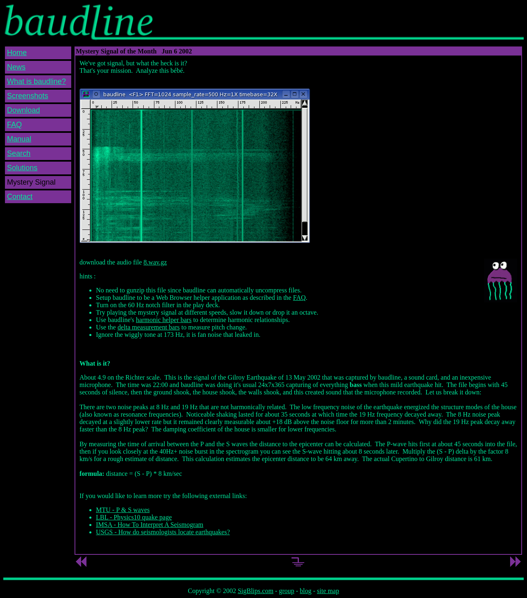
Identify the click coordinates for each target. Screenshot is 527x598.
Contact (20, 196)
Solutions (22, 168)
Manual (19, 139)
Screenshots (27, 96)
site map (328, 590)
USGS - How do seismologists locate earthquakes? (163, 531)
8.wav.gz (155, 262)
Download (23, 110)
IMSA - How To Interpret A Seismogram (149, 524)
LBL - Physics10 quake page (134, 517)
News (16, 67)
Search (18, 153)
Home (17, 53)
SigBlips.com (255, 590)
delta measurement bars (148, 327)
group (286, 590)
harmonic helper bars (163, 319)
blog (305, 590)
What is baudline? (36, 81)
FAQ (14, 125)
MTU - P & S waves (123, 509)
